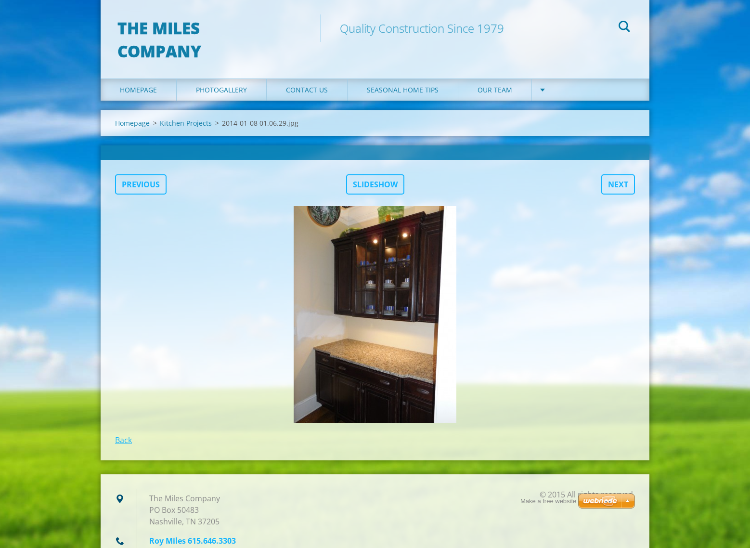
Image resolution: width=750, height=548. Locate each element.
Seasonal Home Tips (403, 73)
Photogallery (221, 73)
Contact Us (307, 73)
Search (624, 28)
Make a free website (548, 501)
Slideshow (375, 167)
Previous (141, 167)
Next (618, 167)
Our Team (495, 73)
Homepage (138, 73)
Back (123, 423)
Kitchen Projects (186, 106)
